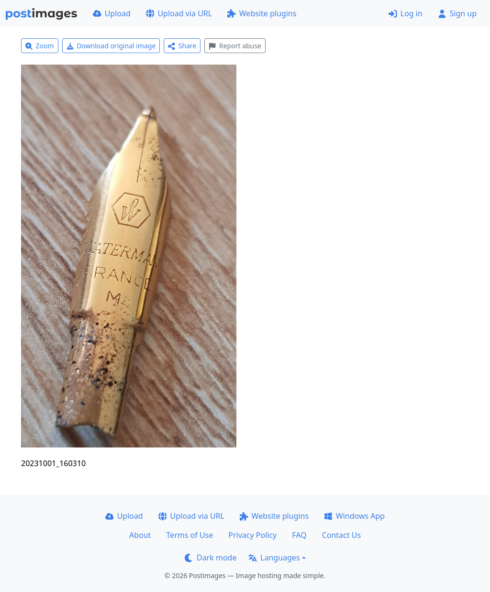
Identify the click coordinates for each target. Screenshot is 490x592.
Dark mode (210, 557)
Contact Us (341, 535)
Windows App (354, 516)
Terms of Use (189, 535)
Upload (112, 13)
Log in (406, 13)
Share (182, 45)
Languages (274, 557)
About (140, 535)
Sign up (457, 13)
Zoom (39, 45)
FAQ (299, 535)
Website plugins (261, 13)
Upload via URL (179, 13)
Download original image (111, 45)
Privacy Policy (252, 535)
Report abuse (235, 45)
